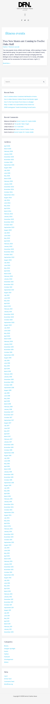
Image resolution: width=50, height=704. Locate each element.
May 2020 (7, 333)
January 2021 (8, 312)
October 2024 (8, 192)
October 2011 (8, 605)
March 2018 (7, 404)
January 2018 (8, 409)
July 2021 (6, 295)
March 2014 (7, 526)
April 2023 (7, 241)
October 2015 (8, 480)
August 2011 (7, 610)
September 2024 (9, 195)
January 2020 (8, 344)
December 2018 (9, 379)
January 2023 (8, 246)
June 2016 (7, 461)
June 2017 (7, 428)
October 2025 (8, 162)
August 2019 (7, 358)
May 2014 (7, 521)
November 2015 (8, 477)
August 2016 (7, 455)
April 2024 (7, 208)
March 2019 (7, 371)
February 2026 (8, 151)
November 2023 (9, 222)
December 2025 (9, 157)
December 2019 (9, 347)
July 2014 (7, 518)
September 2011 (9, 607)
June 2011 (7, 616)
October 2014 (8, 510)
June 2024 (7, 203)
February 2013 (8, 561)
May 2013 (7, 553)
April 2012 (7, 588)
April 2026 (7, 146)
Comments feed (9, 681)
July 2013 (6, 548)
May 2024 (7, 206)
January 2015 (8, 502)
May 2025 (7, 176)
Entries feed (7, 679)
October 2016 (8, 450)
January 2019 (8, 377)
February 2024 (8, 214)
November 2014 (9, 507)
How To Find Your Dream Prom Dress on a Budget (19, 102)
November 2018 (8, 382)
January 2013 (8, 564)
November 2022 (9, 252)
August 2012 (7, 578)
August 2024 (8, 197)
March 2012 (7, 591)
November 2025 (9, 159)
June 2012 (7, 583)
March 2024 (7, 211)
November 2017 (8, 415)
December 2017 (8, 412)
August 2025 (8, 168)
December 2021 (8, 282)
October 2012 (8, 572)
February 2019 (8, 374)
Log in (6, 676)
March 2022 (7, 274)
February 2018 (8, 407)
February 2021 (8, 309)
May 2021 (7, 301)
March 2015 (7, 496)
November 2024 (9, 189)
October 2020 (8, 320)
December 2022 (9, 249)
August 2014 (7, 515)
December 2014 (9, 504)
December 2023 (9, 219)
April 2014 (7, 523)
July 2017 (6, 425)
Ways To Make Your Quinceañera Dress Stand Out (19, 104)
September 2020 (9, 322)
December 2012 (8, 567)
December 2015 (8, 474)
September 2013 (9, 542)
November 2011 (8, 602)
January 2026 (8, 154)
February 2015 (8, 499)
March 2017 (7, 436)
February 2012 (8, 594)
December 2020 (9, 314)
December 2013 (8, 534)
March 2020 (7, 339)
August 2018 (7, 390)
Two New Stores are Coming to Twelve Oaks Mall (24, 42)
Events (6, 651)
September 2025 (9, 165)
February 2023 (8, 244)
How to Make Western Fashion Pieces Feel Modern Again (21, 99)
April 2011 (6, 621)
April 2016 (7, 466)
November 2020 (9, 317)
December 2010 (9, 632)
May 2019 (7, 366)
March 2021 (7, 306)
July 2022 (7, 263)
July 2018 (6, 393)
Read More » (6, 63)
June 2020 (7, 330)
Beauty (6, 646)
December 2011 (8, 599)
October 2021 (8, 287)
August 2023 (8, 230)
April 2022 (7, 271)
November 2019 (8, 349)
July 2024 (7, 200)
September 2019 (9, 355)
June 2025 (7, 173)
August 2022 (8, 260)
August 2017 (7, 423)
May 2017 (7, 431)
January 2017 (8, 442)
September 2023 (9, 227)
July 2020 (7, 328)
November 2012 (8, 569)
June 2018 (7, 396)
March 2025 (7, 178)
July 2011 (6, 613)
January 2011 (8, 629)
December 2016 (9, 445)
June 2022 (7, 265)
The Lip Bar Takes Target (21, 124)
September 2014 (9, 512)
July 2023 (7, 233)
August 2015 (7, 485)
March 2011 (7, 624)
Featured (7, 657)
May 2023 (7, 238)
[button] (25, 14)
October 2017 (8, 417)
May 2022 (7, 268)
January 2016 (8, 472)
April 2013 (7, 556)
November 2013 (8, 537)
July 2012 (6, 580)
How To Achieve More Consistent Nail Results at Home (20, 96)
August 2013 (7, 545)
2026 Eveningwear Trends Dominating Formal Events (20, 107)
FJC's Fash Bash (18, 127)
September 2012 (9, 575)
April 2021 (7, 303)
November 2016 (8, 447)
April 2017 (7, 434)
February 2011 (8, 626)
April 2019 (7, 369)
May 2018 (7, 398)
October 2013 (8, 540)
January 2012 (8, 597)
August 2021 (7, 292)
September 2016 (9, 453)
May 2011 (6, 618)
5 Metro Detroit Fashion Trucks (24, 129)
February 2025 (8, 181)
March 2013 (7, 559)
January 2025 (8, 184)
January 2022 (8, 279)
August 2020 (8, 325)
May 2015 (7, 491)
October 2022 (8, 254)
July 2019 (6, 360)
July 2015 (6, 488)
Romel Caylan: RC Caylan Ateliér (26, 121)
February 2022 (8, 276)
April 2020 (7, 336)
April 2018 (7, 401)
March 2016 (7, 469)
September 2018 (9, 387)
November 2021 (8, 284)
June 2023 (7, 235)
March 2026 (7, 149)
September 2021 (9, 290)
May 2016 (7, 464)
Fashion (5, 47)
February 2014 (8, 529)
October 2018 (8, 385)
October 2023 (8, 225)
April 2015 (7, 493)
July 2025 (7, 170)
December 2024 (9, 187)
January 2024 (8, 216)
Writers (6, 662)
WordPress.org (8, 684)
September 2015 (9, 483)
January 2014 (8, 531)
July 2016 (6, 458)
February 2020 (8, 341)
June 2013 (7, 550)
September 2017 (9, 420)
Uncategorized (8, 659)
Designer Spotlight (9, 648)
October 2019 (8, 352)
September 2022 (9, 257)
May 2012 (7, 586)
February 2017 (8, 439)
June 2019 (7, 363)
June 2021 (7, 298)
